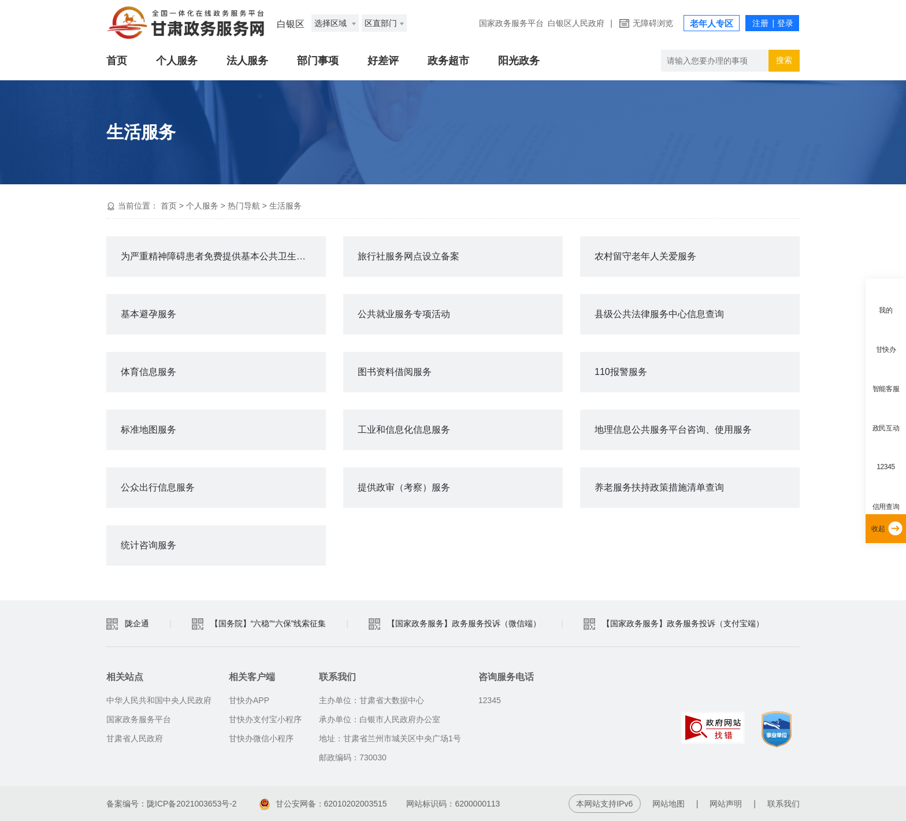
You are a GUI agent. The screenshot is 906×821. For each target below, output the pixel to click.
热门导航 (244, 205)
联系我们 (783, 803)
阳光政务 (519, 60)
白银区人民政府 (576, 23)
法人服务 (247, 60)
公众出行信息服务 (158, 487)
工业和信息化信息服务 (404, 429)
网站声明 (726, 803)
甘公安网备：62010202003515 (323, 803)
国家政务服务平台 (511, 23)
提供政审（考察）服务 (404, 487)
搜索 (784, 60)
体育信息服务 (148, 372)
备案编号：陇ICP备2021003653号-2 (171, 803)
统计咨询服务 (148, 545)
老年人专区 (711, 23)
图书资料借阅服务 (395, 372)
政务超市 (448, 60)
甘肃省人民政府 (134, 738)
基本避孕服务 (148, 314)
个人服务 (177, 60)
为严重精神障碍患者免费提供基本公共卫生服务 (218, 256)
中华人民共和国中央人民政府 (158, 700)
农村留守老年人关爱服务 (645, 256)
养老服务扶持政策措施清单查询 (659, 487)
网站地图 (668, 803)
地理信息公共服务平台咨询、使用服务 (673, 429)
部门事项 (318, 60)
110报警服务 (621, 372)
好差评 (383, 60)
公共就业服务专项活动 (404, 314)
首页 (116, 60)
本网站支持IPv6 (604, 803)
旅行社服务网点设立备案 (408, 256)
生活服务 (285, 205)
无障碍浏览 (653, 23)
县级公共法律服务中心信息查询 (659, 314)
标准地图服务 (148, 429)
